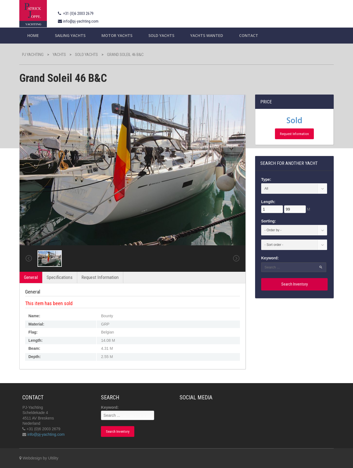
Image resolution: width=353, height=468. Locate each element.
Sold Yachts (161, 35)
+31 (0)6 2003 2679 (78, 13)
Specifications (60, 277)
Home (33, 35)
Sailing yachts (70, 35)
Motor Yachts (116, 35)
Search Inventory (294, 284)
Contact (248, 35)
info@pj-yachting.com (80, 21)
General (31, 277)
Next (236, 258)
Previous (28, 258)
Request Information (100, 277)
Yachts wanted (206, 35)
